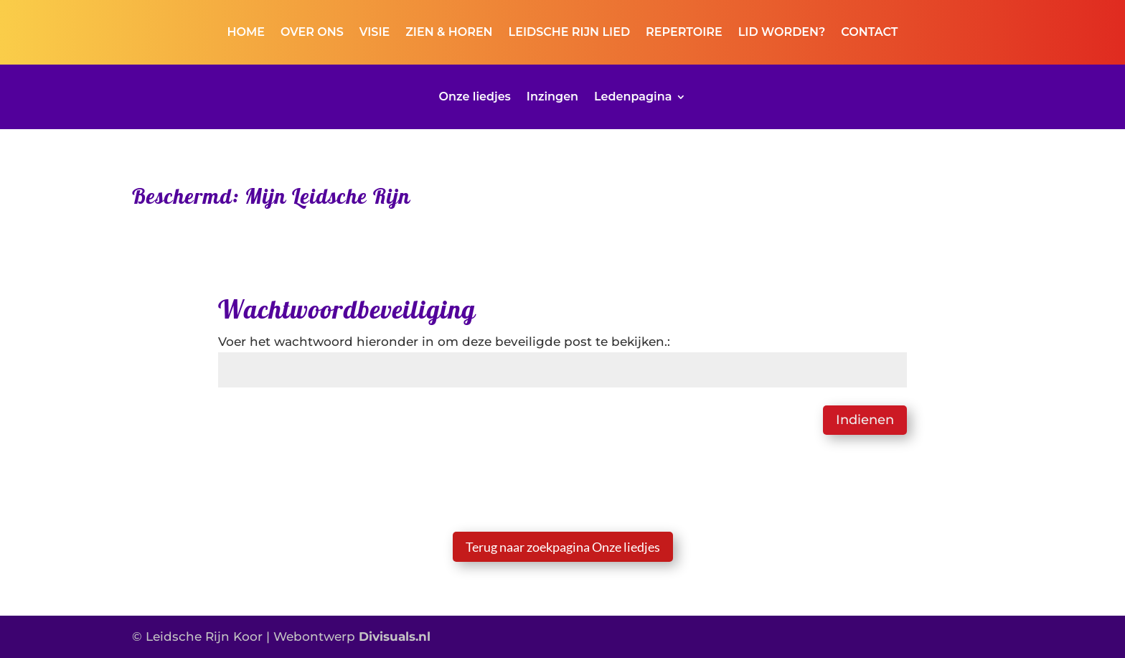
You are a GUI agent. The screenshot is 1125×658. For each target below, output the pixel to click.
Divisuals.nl (394, 636)
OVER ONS (312, 33)
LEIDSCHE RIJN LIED (570, 33)
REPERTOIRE (684, 33)
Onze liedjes (475, 97)
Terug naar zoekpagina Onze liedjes (563, 547)
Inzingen (552, 97)
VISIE (374, 33)
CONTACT (869, 33)
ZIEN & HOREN (448, 33)
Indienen (865, 420)
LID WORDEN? (782, 33)
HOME (246, 33)
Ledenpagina (633, 97)
